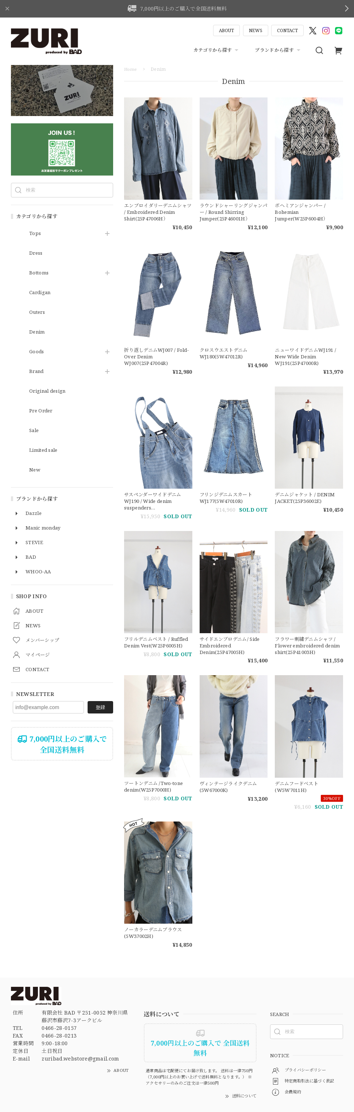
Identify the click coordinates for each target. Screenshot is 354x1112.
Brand (37, 371)
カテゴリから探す (217, 50)
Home (131, 69)
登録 (100, 707)
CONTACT (287, 30)
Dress (36, 253)
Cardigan (41, 292)
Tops (35, 233)
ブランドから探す (278, 50)
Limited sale (45, 450)
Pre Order (42, 411)
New (35, 470)
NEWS (255, 30)
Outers (38, 312)
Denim (38, 332)
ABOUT (226, 30)
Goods (37, 352)
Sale (34, 430)
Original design (50, 391)
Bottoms (39, 273)
